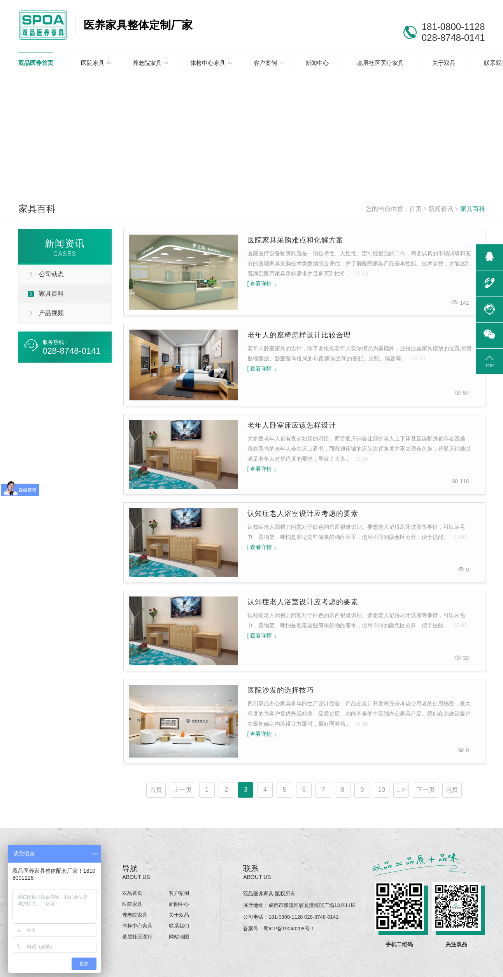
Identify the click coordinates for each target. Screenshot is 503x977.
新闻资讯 (440, 208)
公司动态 (51, 274)
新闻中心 (317, 63)
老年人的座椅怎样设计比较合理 (299, 335)
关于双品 (444, 63)
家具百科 (472, 208)
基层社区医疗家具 (380, 63)
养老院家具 (147, 63)
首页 (415, 208)
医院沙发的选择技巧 (280, 690)
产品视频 (51, 313)
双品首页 (132, 893)
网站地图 (179, 937)
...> (401, 789)
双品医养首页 (35, 63)
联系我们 (179, 926)
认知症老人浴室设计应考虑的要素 (302, 513)
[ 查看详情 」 (263, 284)
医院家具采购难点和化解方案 (295, 240)
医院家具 (92, 63)
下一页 (425, 789)
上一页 (182, 789)
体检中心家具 (207, 63)
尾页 (452, 789)
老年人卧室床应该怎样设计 (291, 425)
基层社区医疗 (137, 937)
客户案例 (265, 63)
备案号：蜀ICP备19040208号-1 (278, 928)
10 (381, 789)
